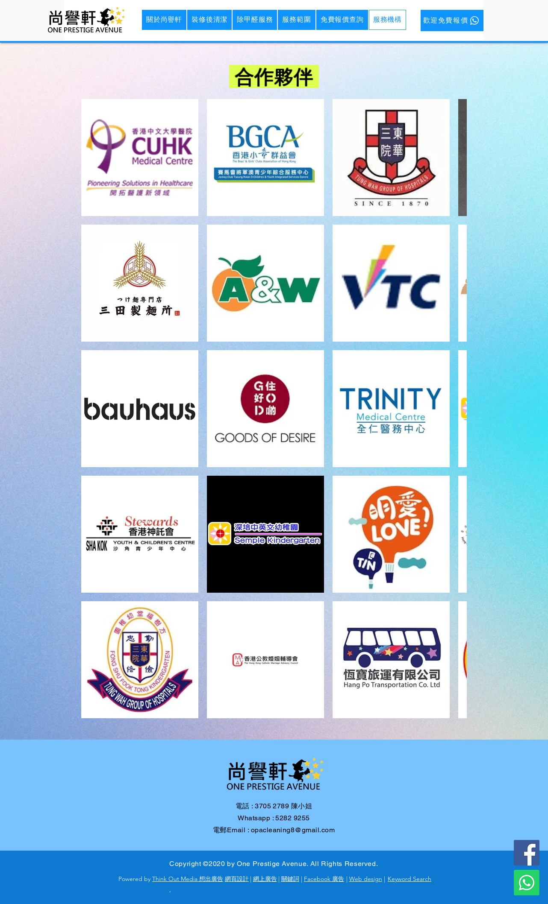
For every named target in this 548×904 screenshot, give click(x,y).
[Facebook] (526, 853)
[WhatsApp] (526, 882)
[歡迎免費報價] (452, 20)
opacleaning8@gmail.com (293, 830)
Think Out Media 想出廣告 (187, 879)
